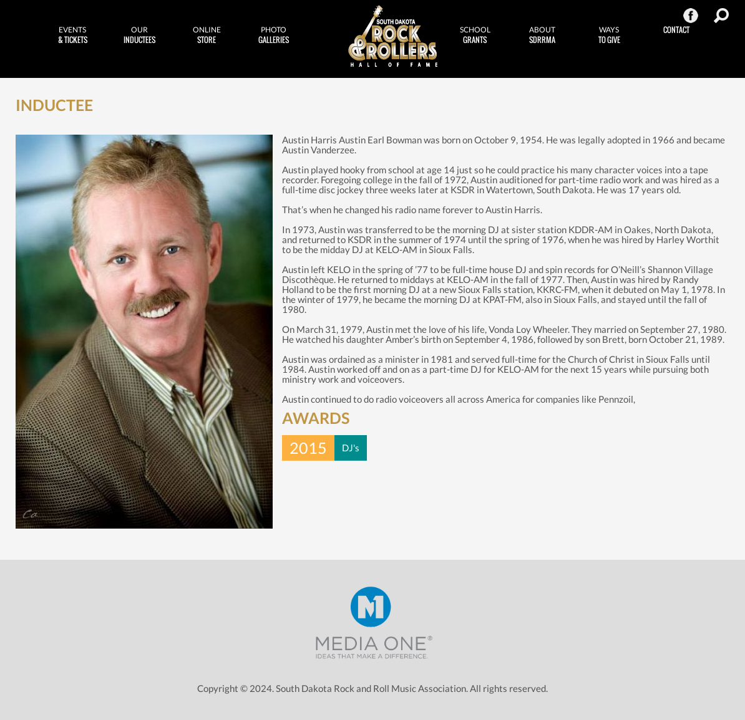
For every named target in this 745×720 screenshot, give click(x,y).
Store (206, 35)
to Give (610, 35)
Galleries (274, 35)
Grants (475, 35)
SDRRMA (542, 35)
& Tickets (72, 35)
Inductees (140, 35)
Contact (676, 29)
